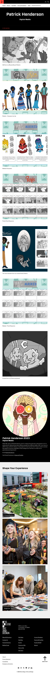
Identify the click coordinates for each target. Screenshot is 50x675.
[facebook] (26, 668)
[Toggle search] (48, 2)
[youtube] (18, 668)
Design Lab (7, 608)
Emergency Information (7, 663)
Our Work (14, 5)
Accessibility (5, 661)
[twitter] (23, 668)
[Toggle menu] (45, 2)
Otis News (20, 637)
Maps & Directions (6, 637)
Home (3, 5)
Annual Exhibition (22, 5)
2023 (29, 5)
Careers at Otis (21, 645)
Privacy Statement (6, 659)
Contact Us (5, 640)
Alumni (36, 645)
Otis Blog (20, 640)
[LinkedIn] (31, 668)
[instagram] (21, 668)
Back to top (45, 661)
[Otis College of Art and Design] (2, 2)
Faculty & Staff (37, 642)
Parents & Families (38, 640)
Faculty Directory (6, 642)
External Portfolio (19, 455)
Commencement (8, 561)
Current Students (38, 637)
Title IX (4, 657)
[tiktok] (29, 668)
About (8, 5)
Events (20, 642)
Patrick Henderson (9, 452)
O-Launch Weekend (9, 515)
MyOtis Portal (5, 645)
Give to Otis (21, 648)
